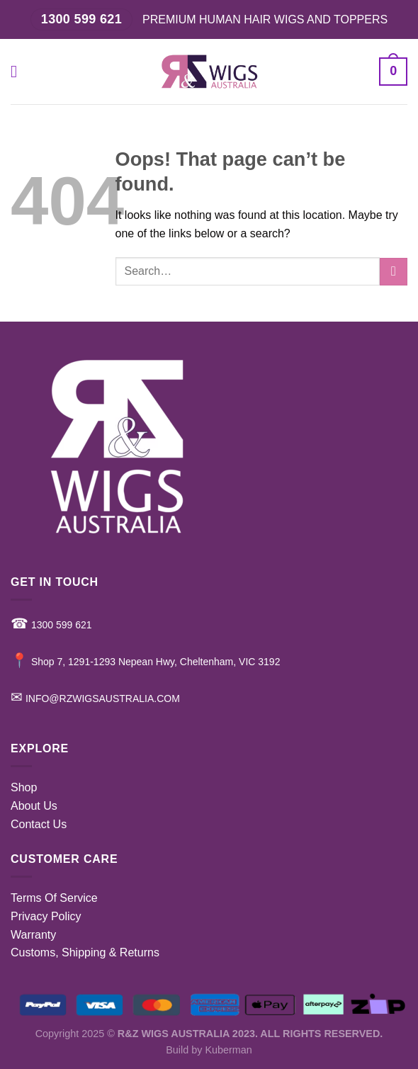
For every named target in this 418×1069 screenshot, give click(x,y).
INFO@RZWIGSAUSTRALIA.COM (95, 698)
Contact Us (39, 824)
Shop (24, 787)
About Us (34, 806)
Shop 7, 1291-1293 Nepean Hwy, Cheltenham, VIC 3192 (145, 661)
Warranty (33, 935)
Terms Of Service (54, 898)
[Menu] (19, 71)
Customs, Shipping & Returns (85, 952)
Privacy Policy (46, 916)
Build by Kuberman (209, 1050)
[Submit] (393, 271)
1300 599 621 (51, 624)
